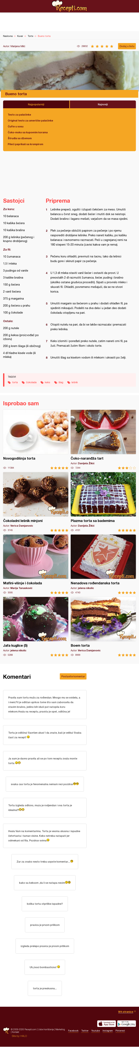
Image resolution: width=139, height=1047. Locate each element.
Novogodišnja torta (35, 439)
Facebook (73, 1031)
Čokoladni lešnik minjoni (35, 502)
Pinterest (120, 1031)
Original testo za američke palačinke (30, 120)
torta (15, 382)
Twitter (85, 1031)
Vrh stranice (125, 1011)
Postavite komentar (73, 676)
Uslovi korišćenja (46, 1029)
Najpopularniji (36, 104)
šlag (61, 382)
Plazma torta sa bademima (103, 502)
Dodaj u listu (127, 46)
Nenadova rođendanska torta (103, 564)
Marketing (60, 1029)
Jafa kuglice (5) (35, 626)
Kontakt (15, 1032)
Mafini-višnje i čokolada (35, 564)
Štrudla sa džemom (20, 138)
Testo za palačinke (19, 114)
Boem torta (103, 626)
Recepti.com (69, 6)
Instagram (108, 1031)
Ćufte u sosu (15, 126)
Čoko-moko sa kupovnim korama (28, 132)
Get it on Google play (126, 1024)
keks (47, 382)
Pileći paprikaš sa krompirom (25, 144)
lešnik (75, 382)
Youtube (95, 1031)
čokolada (31, 382)
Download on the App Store (106, 1024)
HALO (24, 1036)
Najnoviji (103, 104)
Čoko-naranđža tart (103, 439)
